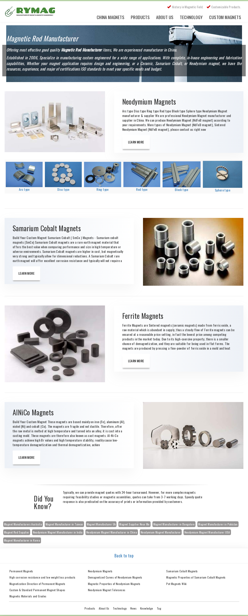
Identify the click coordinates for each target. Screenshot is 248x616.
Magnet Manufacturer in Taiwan (64, 524)
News (133, 608)
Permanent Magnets (21, 571)
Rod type (141, 189)
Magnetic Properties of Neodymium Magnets (114, 584)
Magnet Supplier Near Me (134, 524)
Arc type (24, 189)
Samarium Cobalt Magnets (182, 571)
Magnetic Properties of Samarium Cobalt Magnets (195, 577)
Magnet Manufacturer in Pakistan (217, 524)
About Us (164, 17)
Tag (159, 608)
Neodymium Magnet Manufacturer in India (58, 532)
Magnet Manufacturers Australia (23, 524)
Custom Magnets (225, 17)
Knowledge (146, 608)
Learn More (136, 142)
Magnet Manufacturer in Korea (22, 540)
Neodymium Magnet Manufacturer (161, 532)
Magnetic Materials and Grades (28, 596)
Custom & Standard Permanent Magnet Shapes (37, 590)
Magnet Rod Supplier (16, 532)
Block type (181, 189)
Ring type (102, 189)
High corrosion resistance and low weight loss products (42, 577)
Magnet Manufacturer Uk (101, 524)
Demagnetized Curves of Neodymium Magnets (115, 577)
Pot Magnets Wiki (176, 584)
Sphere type (222, 190)
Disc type (63, 189)
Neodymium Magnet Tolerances (106, 590)
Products (140, 17)
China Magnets (110, 17)
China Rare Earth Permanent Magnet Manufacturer (32, 12)
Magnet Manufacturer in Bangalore (174, 524)
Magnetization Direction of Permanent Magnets (37, 584)
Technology (191, 17)
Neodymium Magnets (100, 571)
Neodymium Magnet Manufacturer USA (207, 532)
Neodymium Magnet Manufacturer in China (111, 532)
